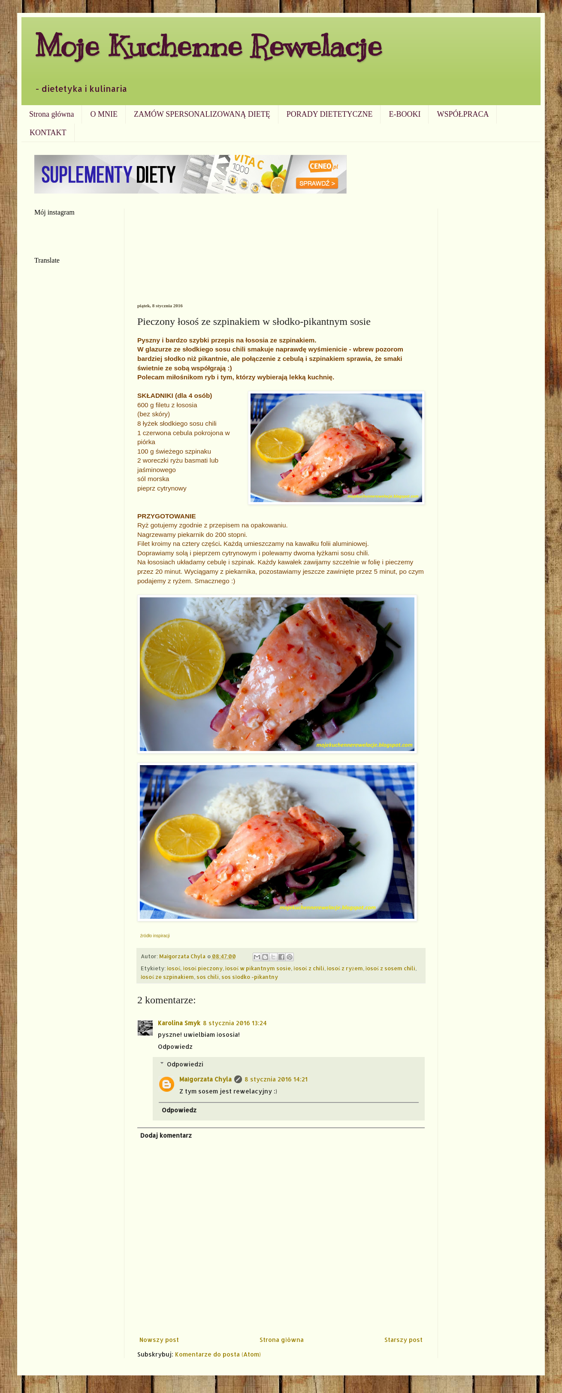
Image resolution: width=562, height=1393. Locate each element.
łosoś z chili (308, 968)
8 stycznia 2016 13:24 (235, 1023)
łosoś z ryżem (345, 968)
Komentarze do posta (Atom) (218, 1354)
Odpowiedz (175, 1046)
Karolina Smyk (179, 1023)
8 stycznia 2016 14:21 (276, 1079)
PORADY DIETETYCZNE (330, 114)
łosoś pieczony (202, 968)
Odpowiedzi (185, 1064)
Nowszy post (159, 1339)
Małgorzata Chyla (205, 1079)
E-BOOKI (404, 114)
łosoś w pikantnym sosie (258, 968)
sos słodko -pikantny (249, 976)
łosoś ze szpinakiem (167, 976)
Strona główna (51, 114)
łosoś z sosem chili (390, 968)
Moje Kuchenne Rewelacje (208, 45)
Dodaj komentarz (166, 1135)
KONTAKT (48, 132)
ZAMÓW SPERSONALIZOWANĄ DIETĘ (202, 114)
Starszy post (403, 1339)
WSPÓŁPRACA (463, 114)
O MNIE (104, 114)
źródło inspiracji (155, 935)
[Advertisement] (281, 256)
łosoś (173, 968)
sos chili (207, 976)
